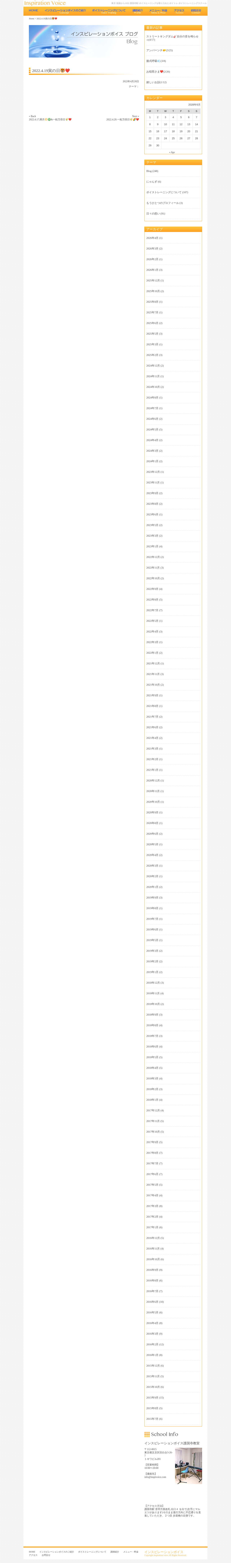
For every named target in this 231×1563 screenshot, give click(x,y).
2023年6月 (152, 514)
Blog (149, 171)
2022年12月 (153, 557)
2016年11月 (153, 1248)
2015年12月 (153, 1365)
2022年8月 (152, 599)
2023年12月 (153, 471)
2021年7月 (152, 716)
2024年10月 (153, 386)
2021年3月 (152, 748)
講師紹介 (137, 11)
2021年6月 (152, 727)
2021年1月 (152, 769)
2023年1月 (152, 546)
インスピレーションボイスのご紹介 (65, 11)
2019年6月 (152, 929)
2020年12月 (153, 780)
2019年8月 (152, 908)
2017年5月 (152, 1184)
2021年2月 (152, 759)
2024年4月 (152, 440)
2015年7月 (152, 1418)
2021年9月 (152, 695)
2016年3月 (152, 1333)
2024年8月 (152, 397)
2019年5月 (152, 940)
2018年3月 (152, 1078)
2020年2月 (152, 876)
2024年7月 (152, 408)
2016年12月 (153, 1238)
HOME (33, 11)
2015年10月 (153, 1387)
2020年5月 (152, 844)
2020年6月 (152, 833)
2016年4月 (152, 1323)
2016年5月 (152, 1312)
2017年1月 (152, 1227)
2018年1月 (152, 1099)
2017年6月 (152, 1174)
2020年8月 (152, 823)
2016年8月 (152, 1280)
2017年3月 (152, 1206)
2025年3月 (152, 344)
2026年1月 (152, 269)
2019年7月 (152, 918)
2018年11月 (153, 993)
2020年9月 (152, 812)
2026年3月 (152, 248)
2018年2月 (152, 1089)
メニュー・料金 (158, 11)
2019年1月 (152, 972)
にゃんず (151, 181)
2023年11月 (153, 482)
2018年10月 (153, 1004)
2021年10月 (153, 684)
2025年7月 (152, 312)
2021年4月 (152, 737)
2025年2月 (152, 355)
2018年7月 (152, 1035)
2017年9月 (152, 1142)
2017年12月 (153, 1110)
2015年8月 (152, 1408)
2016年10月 (153, 1259)
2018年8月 (152, 1025)
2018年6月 (152, 1046)
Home (31, 18)
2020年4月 (152, 855)
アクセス (179, 11)
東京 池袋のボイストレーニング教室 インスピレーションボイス (46, 3)
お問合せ (196, 11)
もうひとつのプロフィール (162, 202)
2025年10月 (153, 291)
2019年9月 (152, 897)
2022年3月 (152, 642)
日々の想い (153, 213)
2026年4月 (152, 237)
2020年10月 (153, 801)
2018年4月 (152, 1067)
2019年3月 (152, 950)
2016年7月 (152, 1291)
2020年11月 (153, 791)
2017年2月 (152, 1216)
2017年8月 (152, 1152)
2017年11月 (153, 1121)
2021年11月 (153, 674)
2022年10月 (153, 578)
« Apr (172, 152)
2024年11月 (153, 376)
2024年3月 (152, 450)
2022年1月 (152, 652)
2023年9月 (152, 493)
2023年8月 (152, 503)
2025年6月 (152, 323)
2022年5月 (152, 620)
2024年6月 (152, 418)
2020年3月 (152, 865)
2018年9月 (152, 1014)
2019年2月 (152, 961)
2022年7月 (152, 610)
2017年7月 (152, 1163)
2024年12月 (153, 365)
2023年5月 (152, 525)
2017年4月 (152, 1195)
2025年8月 (152, 301)
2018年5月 (152, 1057)
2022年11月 (153, 567)
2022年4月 (152, 631)
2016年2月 (152, 1344)
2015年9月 (152, 1397)
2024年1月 (152, 461)
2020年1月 (152, 886)
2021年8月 (152, 706)
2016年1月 (152, 1355)
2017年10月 (153, 1131)
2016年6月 (152, 1301)
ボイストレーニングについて (109, 11)
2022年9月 (152, 589)
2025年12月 (153, 280)
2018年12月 (153, 982)
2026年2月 (152, 259)
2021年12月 (153, 663)
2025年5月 (152, 333)
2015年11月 (153, 1376)
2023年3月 (152, 535)
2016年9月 (152, 1269)
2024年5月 (152, 429)
